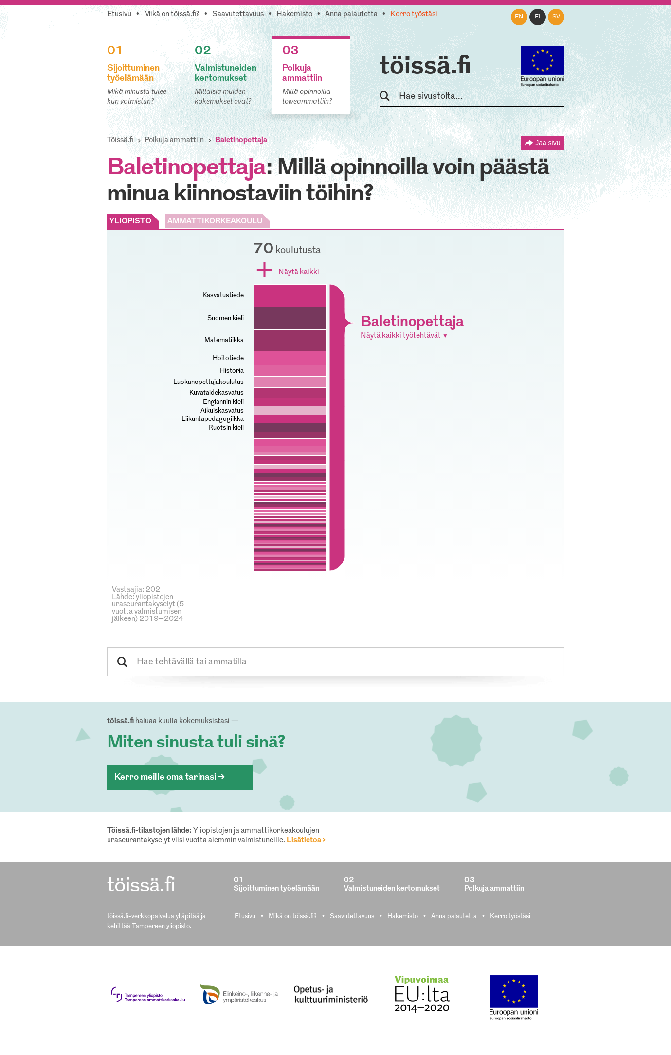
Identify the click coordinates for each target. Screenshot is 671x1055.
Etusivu (119, 14)
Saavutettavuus (238, 14)
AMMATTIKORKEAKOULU (214, 221)
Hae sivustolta (389, 96)
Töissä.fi (120, 140)
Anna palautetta (351, 14)
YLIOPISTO (130, 221)
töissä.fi (425, 67)
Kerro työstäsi (413, 14)
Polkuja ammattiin (174, 140)
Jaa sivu (547, 142)
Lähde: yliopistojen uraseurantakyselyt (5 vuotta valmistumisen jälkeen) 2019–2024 (148, 608)
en (519, 17)
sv (556, 17)
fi (538, 17)
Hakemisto (294, 14)
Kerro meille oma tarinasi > (169, 777)
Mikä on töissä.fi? (171, 14)
